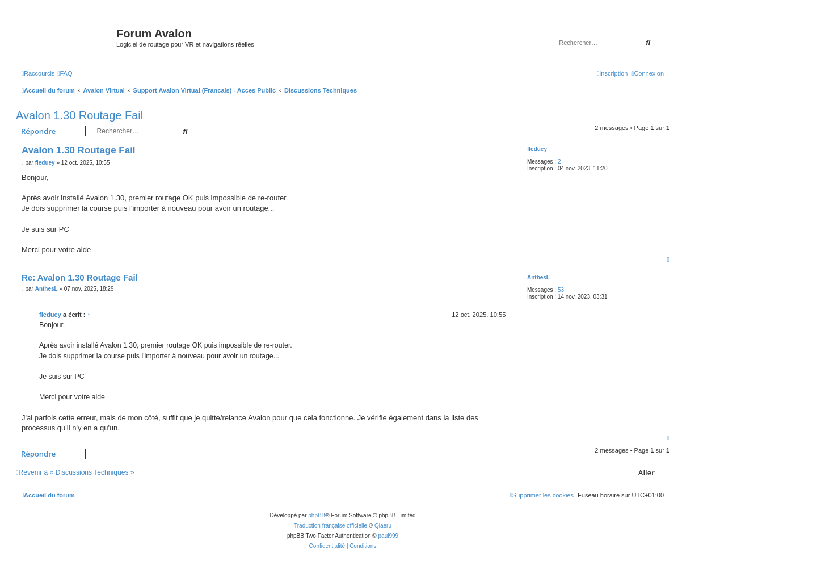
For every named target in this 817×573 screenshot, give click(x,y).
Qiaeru (382, 525)
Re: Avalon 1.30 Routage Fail (80, 277)
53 (561, 290)
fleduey (537, 149)
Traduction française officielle (330, 525)
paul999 (388, 536)
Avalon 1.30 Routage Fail (79, 115)
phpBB (316, 515)
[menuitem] (64, 73)
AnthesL (538, 277)
